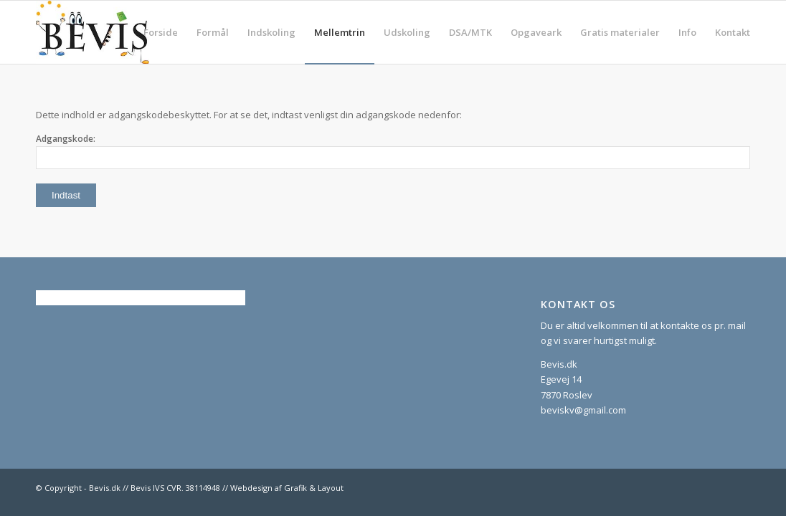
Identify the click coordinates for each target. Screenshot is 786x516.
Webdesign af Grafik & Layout (287, 487)
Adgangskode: (393, 151)
